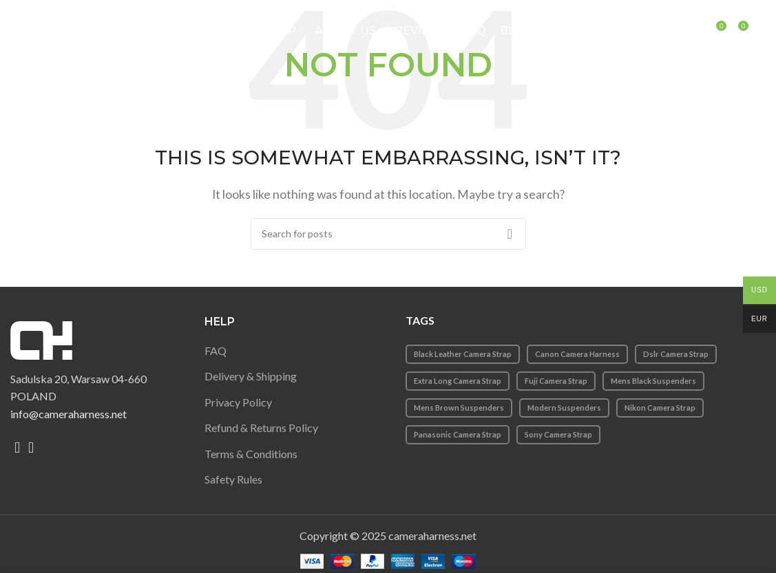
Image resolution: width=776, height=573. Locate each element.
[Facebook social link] (17, 448)
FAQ (216, 350)
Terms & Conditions (251, 453)
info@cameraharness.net (68, 413)
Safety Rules (233, 479)
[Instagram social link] (31, 448)
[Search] (701, 31)
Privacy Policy (238, 402)
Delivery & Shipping (251, 375)
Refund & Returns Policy (261, 427)
